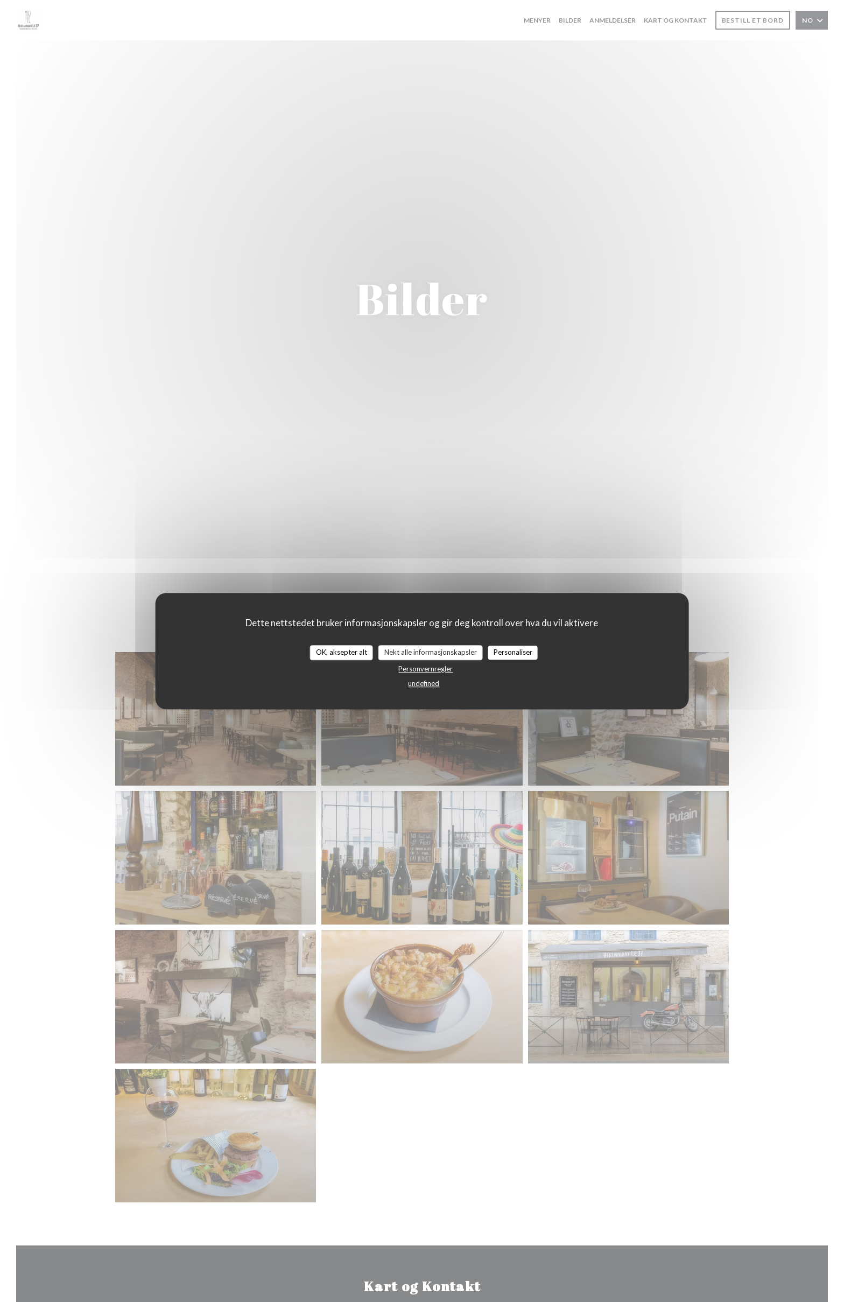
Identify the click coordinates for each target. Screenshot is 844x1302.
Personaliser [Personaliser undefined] (513, 652)
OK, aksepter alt (341, 652)
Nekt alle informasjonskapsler (430, 652)
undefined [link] (423, 683)
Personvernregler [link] (425, 668)
